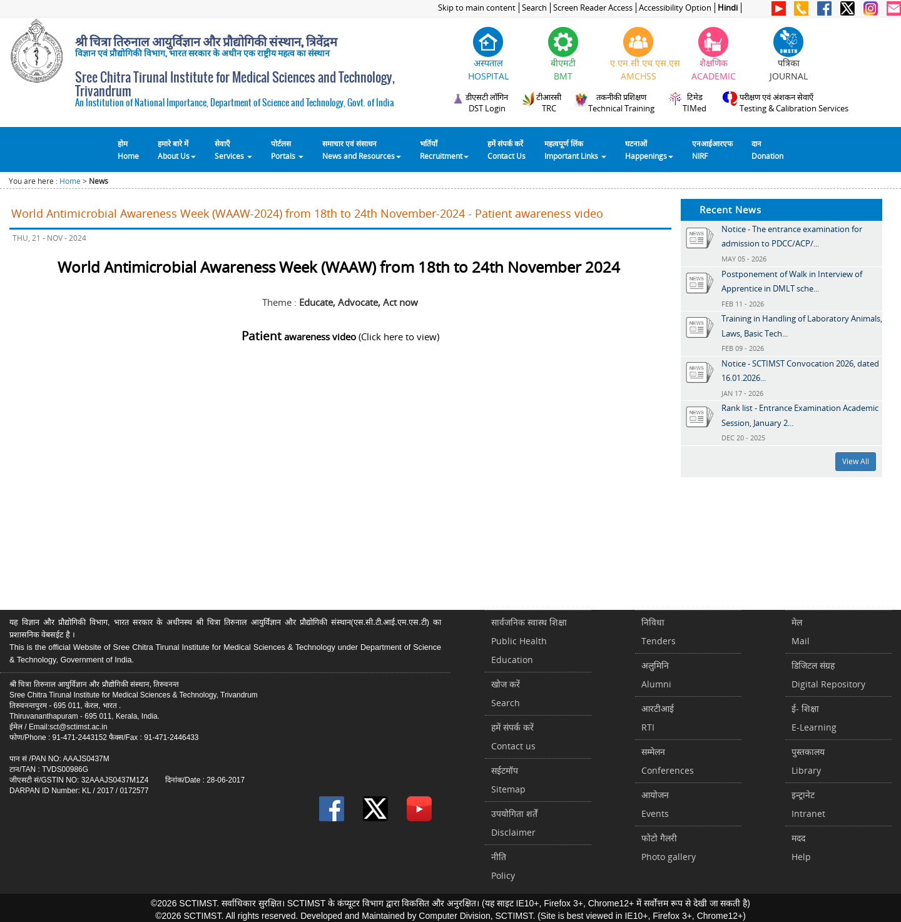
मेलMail (801, 631)
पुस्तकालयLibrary (808, 761)
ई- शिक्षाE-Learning (814, 717)
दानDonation (767, 149)
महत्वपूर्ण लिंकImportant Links (575, 149)
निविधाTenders (658, 631)
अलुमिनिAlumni (656, 674)
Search (534, 8)
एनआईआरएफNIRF (712, 149)
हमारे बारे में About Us (177, 149)
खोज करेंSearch (505, 693)
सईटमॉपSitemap (508, 779)
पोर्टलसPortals (287, 149)
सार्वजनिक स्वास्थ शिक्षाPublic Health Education (529, 641)
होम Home (128, 149)
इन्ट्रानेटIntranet (808, 804)
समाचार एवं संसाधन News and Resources (361, 149)
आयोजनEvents (655, 804)
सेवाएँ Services (233, 149)
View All (855, 461)
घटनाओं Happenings (649, 149)
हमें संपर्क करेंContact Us (506, 149)
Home (70, 181)
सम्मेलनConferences (667, 761)
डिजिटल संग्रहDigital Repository (828, 674)
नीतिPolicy (503, 866)
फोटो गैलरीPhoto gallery (668, 847)
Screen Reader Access (593, 8)
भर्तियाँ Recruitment (444, 149)
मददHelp (801, 847)
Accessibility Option (675, 8)
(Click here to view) (340, 336)
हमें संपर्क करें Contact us (513, 736)
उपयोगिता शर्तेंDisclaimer (514, 823)
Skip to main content (477, 8)
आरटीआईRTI (657, 717)
